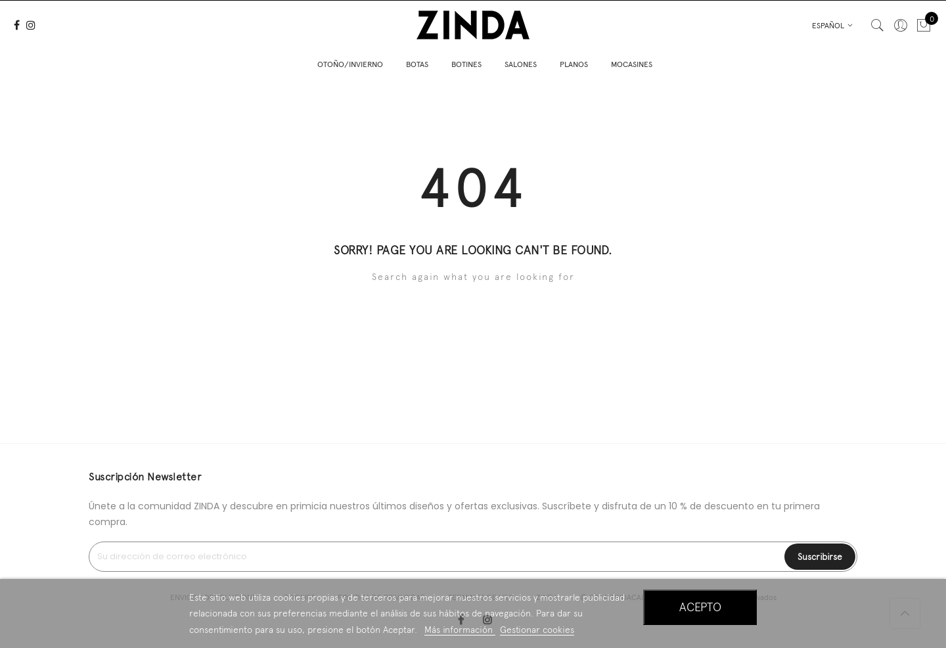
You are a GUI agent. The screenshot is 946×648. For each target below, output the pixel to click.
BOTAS (417, 62)
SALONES (521, 62)
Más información (459, 629)
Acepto (700, 607)
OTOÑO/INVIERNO (350, 62)
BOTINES (466, 62)
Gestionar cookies (537, 629)
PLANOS (574, 62)
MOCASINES (631, 62)
